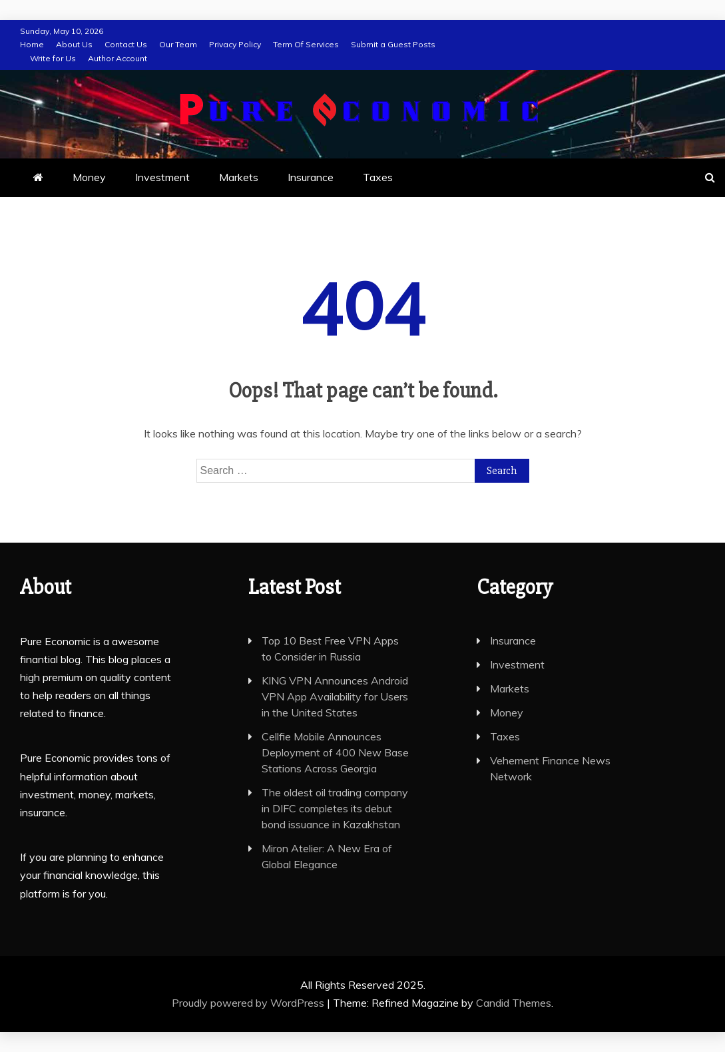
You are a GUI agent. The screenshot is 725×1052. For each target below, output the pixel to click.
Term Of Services (306, 44)
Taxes (378, 177)
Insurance (311, 177)
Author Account (117, 58)
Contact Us (126, 44)
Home (32, 44)
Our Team (178, 44)
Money (89, 177)
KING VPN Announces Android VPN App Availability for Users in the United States (335, 696)
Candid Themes (513, 1002)
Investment (162, 177)
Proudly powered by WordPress (249, 1002)
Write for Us (53, 58)
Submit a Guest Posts (393, 44)
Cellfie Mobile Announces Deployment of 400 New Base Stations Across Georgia (335, 752)
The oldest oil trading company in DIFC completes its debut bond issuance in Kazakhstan (335, 808)
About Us (74, 44)
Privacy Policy (235, 44)
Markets (238, 177)
